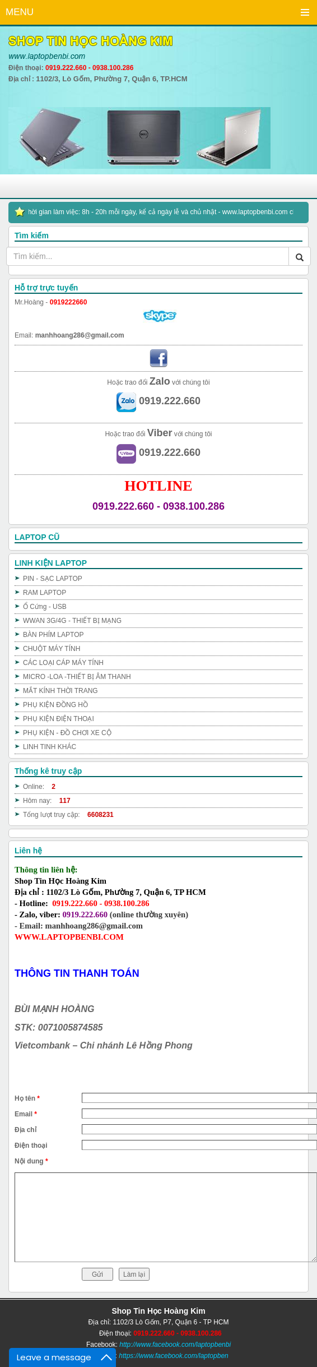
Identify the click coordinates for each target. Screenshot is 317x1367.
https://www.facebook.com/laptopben (173, 1356)
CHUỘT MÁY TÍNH (51, 649)
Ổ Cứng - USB (45, 607)
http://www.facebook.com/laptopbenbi (175, 1344)
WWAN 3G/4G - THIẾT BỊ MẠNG (72, 621)
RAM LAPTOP (44, 593)
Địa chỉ (25, 1130)
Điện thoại (31, 1145)
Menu (304, 12)
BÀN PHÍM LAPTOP (53, 635)
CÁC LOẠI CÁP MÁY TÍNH (63, 663)
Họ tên (27, 1098)
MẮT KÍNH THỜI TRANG (60, 691)
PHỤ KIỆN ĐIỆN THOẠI (58, 719)
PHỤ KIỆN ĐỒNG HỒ (55, 705)
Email (26, 1114)
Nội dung (31, 1161)
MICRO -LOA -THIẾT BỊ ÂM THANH (77, 677)
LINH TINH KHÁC (49, 747)
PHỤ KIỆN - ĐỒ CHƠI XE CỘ (67, 733)
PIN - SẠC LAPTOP (52, 579)
